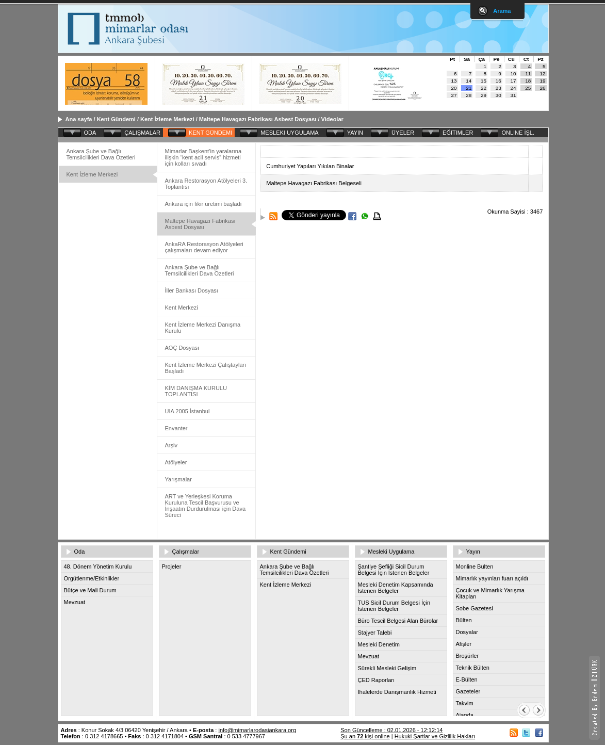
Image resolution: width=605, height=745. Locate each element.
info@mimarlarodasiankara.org (257, 730)
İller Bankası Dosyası (191, 290)
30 (498, 95)
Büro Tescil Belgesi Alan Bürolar (398, 621)
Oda (79, 551)
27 (454, 95)
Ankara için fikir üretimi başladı (203, 204)
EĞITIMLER (458, 132)
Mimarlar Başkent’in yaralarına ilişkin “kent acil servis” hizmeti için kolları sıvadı (203, 157)
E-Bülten (467, 679)
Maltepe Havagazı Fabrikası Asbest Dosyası (258, 119)
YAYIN (355, 132)
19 (543, 81)
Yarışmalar (178, 479)
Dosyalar (467, 632)
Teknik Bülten (472, 668)
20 (454, 88)
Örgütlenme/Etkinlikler (92, 578)
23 (498, 88)
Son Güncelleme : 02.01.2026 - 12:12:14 (391, 730)
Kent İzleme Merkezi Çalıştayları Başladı (206, 368)
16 (498, 81)
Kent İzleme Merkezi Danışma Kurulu (203, 327)
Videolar (332, 119)
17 (513, 81)
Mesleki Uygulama (391, 551)
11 (528, 73)
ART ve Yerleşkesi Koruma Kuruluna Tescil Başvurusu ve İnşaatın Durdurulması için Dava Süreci (205, 505)
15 (483, 81)
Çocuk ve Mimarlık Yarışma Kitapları (490, 593)
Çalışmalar (186, 551)
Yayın (473, 551)
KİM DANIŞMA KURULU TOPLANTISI (196, 391)
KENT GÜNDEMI (210, 132)
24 (513, 88)
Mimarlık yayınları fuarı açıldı (492, 578)
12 (543, 73)
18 (528, 81)
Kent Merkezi (181, 307)
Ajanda (464, 715)
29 (483, 95)
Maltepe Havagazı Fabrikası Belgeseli (314, 183)
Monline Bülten (475, 566)
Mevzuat (75, 602)
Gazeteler (468, 691)
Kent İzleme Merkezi (167, 119)
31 (513, 95)
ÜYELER (402, 132)
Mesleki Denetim (379, 644)
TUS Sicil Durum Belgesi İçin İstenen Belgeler (394, 606)
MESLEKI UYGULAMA (289, 132)
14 (468, 81)
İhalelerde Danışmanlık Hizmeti (397, 692)
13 (454, 81)
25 (528, 88)
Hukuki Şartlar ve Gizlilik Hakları (435, 736)
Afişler (464, 644)
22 (483, 88)
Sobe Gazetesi (474, 608)
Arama (502, 11)
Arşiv (171, 445)
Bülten (464, 620)
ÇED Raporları (376, 680)
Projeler (172, 566)
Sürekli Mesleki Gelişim (387, 668)
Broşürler (467, 656)
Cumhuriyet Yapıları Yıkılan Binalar (310, 166)
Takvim (464, 703)
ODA (90, 132)
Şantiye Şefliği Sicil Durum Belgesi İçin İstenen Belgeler (394, 569)
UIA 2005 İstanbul (187, 411)
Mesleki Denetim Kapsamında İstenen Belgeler (395, 587)
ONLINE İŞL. (517, 132)
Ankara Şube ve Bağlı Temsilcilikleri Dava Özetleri (101, 154)
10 (513, 73)
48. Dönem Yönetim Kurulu (98, 566)
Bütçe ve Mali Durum (90, 590)
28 (468, 95)
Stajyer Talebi (375, 632)
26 (543, 88)
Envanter (176, 428)
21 (468, 88)
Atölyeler (176, 462)
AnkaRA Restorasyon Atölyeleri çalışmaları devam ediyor (204, 247)
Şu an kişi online (364, 736)
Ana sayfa (79, 119)
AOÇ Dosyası (182, 348)
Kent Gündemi (116, 119)
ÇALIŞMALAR (142, 132)
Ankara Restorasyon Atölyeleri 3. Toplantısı (206, 183)
